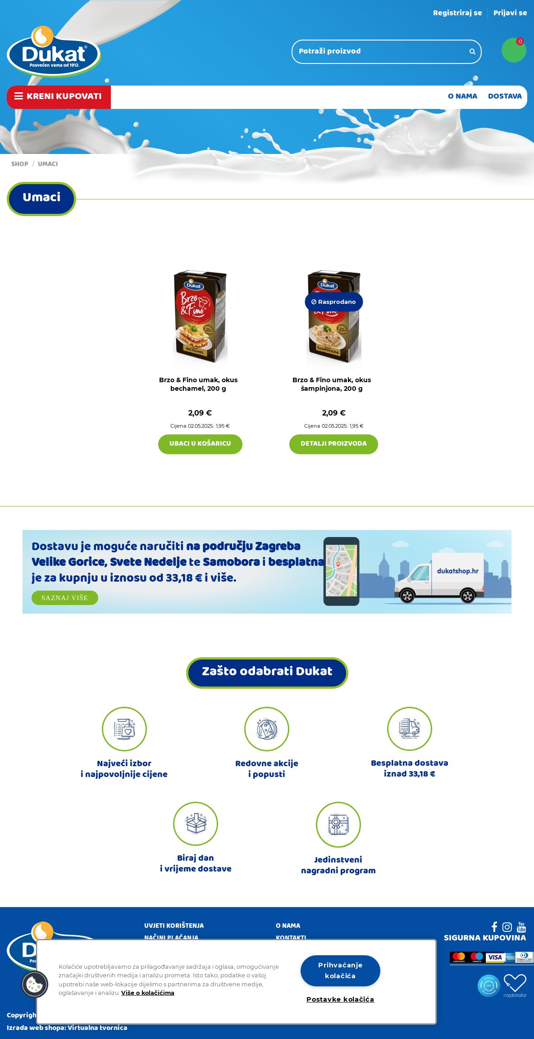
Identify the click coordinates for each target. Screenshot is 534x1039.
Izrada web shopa (35, 1028)
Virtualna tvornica (98, 1028)
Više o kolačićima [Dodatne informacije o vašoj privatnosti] (147, 992)
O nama (288, 926)
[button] (34, 984)
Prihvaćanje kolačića (340, 970)
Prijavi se (510, 14)
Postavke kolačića (340, 999)
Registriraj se (457, 14)
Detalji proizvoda (334, 444)
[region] (236, 982)
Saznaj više (64, 597)
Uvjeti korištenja (174, 926)
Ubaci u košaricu (200, 444)
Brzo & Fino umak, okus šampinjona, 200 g (331, 384)
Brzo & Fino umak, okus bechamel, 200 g (198, 384)
